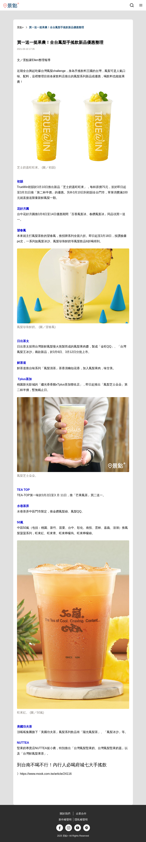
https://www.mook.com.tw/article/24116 (46, 773)
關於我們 (65, 813)
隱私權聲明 (81, 819)
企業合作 (81, 813)
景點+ (20, 27)
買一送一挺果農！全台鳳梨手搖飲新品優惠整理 (56, 27)
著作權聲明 (65, 819)
